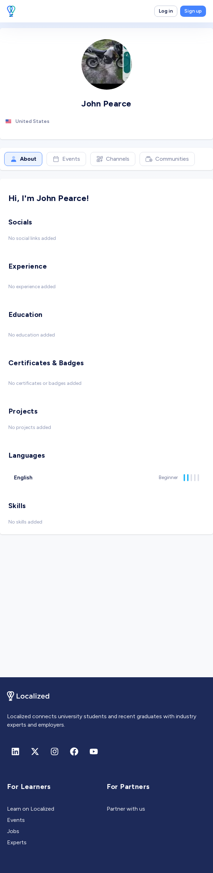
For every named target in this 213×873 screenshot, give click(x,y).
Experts (17, 842)
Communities (167, 158)
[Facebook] (74, 751)
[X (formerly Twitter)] (35, 751)
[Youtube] (93, 751)
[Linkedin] (15, 751)
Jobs (13, 831)
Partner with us (126, 808)
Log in (166, 11)
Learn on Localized (30, 808)
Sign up (193, 11)
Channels (112, 158)
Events (66, 158)
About (23, 158)
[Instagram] (54, 751)
